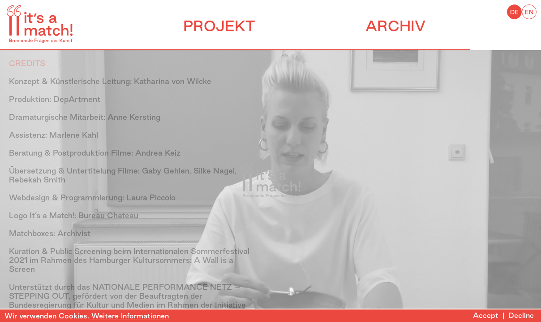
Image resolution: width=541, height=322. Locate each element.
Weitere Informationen (130, 316)
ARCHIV (466, 26)
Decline (521, 315)
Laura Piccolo (151, 197)
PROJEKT (254, 26)
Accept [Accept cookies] (485, 315)
